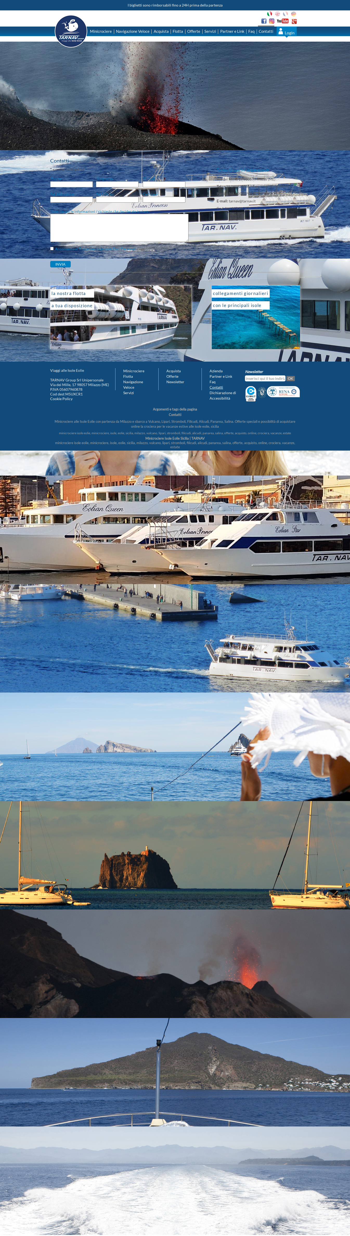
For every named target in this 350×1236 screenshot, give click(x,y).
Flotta (178, 31)
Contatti (266, 31)
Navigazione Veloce (133, 31)
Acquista (161, 31)
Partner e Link (232, 31)
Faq (251, 31)
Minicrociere (101, 31)
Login (290, 32)
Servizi (210, 31)
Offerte (193, 31)
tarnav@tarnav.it (242, 201)
